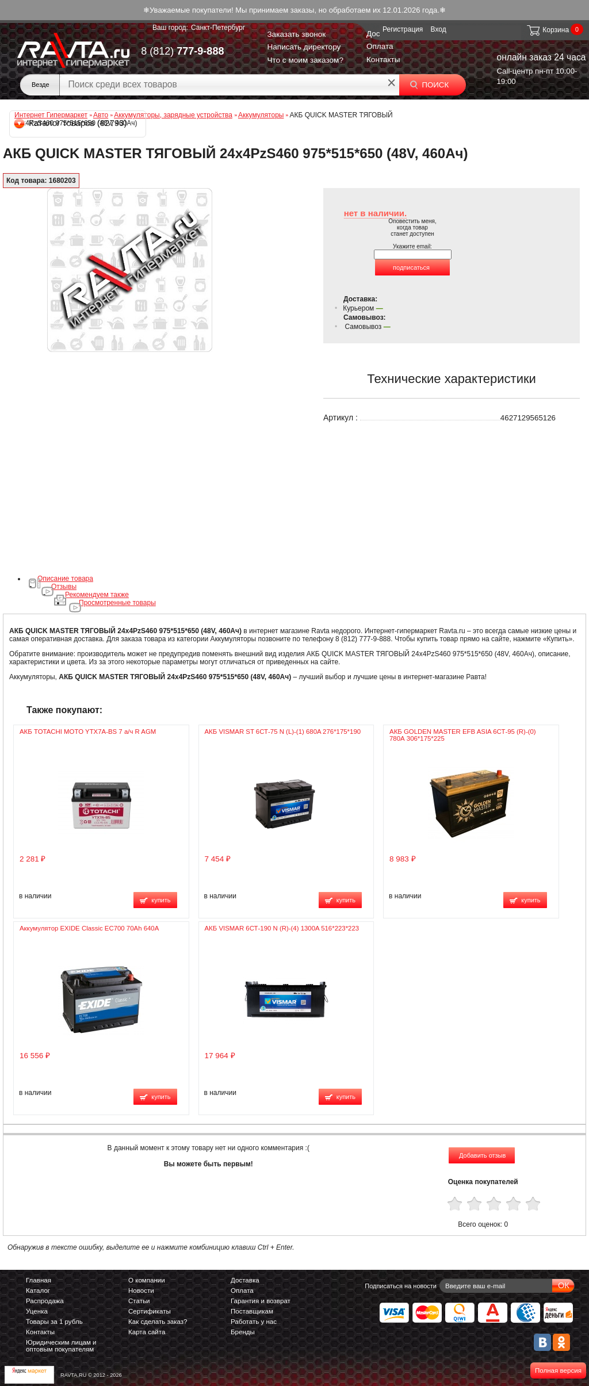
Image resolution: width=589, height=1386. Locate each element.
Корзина (547, 30)
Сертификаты (149, 1311)
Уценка (37, 1311)
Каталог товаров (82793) (71, 123)
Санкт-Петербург (218, 28)
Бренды (243, 1331)
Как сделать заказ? (158, 1321)
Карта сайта (146, 1331)
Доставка (245, 1280)
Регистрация (403, 29)
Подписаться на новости (401, 1285)
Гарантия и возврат (260, 1300)
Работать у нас (254, 1321)
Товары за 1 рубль (54, 1321)
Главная (38, 1280)
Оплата (379, 46)
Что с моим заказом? (305, 60)
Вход (438, 29)
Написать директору (304, 47)
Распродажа (45, 1300)
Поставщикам (252, 1311)
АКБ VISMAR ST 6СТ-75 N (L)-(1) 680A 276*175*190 (283, 731)
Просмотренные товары (117, 603)
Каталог (38, 1290)
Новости (141, 1290)
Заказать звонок (296, 34)
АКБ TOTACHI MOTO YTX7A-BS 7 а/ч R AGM (88, 731)
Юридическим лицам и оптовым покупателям (61, 1346)
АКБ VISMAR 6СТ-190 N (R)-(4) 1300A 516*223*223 (282, 928)
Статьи (139, 1300)
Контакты (383, 59)
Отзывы (64, 587)
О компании (146, 1280)
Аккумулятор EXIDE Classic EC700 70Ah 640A (89, 928)
